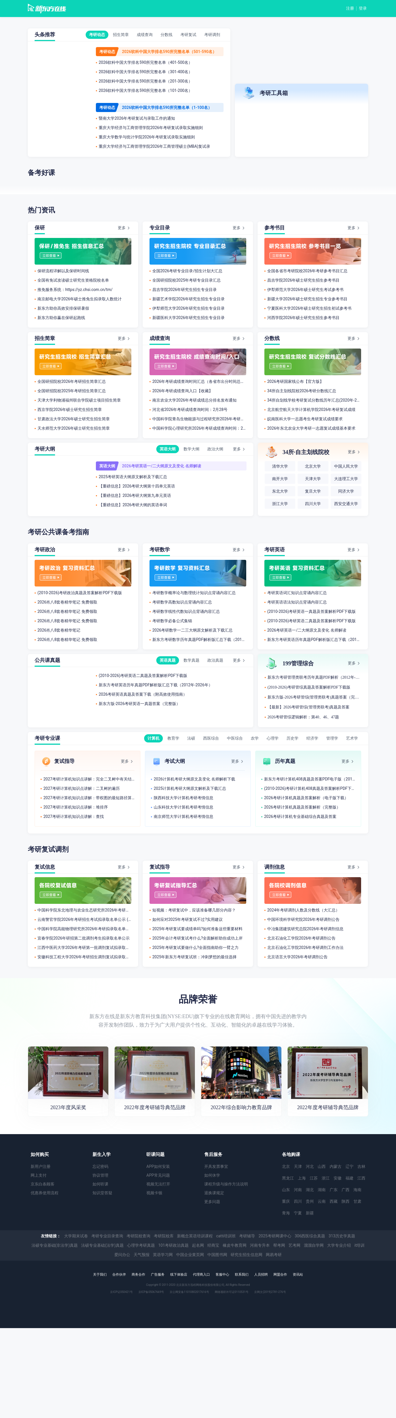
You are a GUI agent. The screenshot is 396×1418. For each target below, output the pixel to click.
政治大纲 (215, 449)
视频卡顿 (154, 1193)
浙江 (326, 1178)
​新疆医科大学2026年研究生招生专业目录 (188, 317)
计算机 (153, 738)
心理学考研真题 (141, 1245)
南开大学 (280, 479)
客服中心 (222, 1274)
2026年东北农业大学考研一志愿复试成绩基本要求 (311, 428)
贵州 (310, 1201)
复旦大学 (313, 491)
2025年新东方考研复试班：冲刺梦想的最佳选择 (194, 957)
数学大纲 (191, 449)
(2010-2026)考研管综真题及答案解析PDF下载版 (308, 687)
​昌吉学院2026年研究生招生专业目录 (184, 289)
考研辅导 (247, 1236)
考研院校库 (164, 1236)
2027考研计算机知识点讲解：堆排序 (75, 807)
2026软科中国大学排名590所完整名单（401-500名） (145, 62)
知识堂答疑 (102, 1193)
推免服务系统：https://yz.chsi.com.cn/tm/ (75, 289)
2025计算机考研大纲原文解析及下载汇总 (190, 788)
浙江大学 (280, 504)
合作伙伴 (119, 1274)
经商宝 (213, 1245)
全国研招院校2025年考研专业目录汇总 (186, 280)
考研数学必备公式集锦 (172, 621)
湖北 (310, 1189)
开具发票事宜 (216, 1166)
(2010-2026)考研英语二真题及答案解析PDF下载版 (311, 621)
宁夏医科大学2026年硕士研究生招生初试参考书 (309, 308)
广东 (334, 1189)
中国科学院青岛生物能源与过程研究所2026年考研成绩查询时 (199, 419)
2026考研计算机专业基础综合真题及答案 (300, 816)
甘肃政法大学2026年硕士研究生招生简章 (73, 419)
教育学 (173, 738)
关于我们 (100, 1274)
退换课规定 (214, 1193)
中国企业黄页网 (190, 1254)
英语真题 (168, 660)
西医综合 (211, 738)
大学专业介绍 (339, 1245)
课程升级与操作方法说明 (226, 1184)
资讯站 (298, 1274)
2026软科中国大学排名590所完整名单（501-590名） (169, 51)
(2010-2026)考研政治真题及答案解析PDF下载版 (79, 592)
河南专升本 (260, 1245)
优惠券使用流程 (44, 1193)
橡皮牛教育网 (235, 1245)
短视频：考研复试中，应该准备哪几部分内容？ (194, 910)
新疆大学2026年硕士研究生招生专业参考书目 (307, 299)
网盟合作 (280, 1274)
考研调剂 (212, 34)
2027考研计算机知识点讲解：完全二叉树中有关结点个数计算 (88, 779)
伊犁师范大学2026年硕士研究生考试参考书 (305, 289)
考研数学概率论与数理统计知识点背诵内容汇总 (194, 592)
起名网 (198, 1245)
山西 (322, 1166)
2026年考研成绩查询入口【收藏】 (182, 391)
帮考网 (279, 1245)
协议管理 (100, 1175)
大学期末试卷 (76, 1236)
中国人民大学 (346, 466)
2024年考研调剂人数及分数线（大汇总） (303, 910)
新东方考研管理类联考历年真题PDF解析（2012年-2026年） (314, 677)
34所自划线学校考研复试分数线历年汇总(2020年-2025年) (314, 400)
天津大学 (313, 479)
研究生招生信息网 (246, 1254)
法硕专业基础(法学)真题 (102, 1245)
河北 (310, 1166)
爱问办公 (122, 1254)
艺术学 (352, 738)
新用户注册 (40, 1166)
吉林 (361, 1166)
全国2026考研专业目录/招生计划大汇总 (187, 271)
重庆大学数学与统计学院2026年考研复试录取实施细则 (147, 137)
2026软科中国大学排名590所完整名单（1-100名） (167, 107)
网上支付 (39, 1175)
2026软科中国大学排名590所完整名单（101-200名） (145, 90)
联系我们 (241, 1274)
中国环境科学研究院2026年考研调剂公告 (303, 919)
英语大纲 (168, 449)
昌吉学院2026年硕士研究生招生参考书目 (303, 280)
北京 (286, 1166)
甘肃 (357, 1201)
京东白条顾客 (42, 1184)
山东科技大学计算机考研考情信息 (183, 807)
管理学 (332, 738)
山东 (286, 1189)
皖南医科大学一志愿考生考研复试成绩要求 (305, 419)
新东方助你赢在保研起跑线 (61, 317)
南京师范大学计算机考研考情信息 (183, 816)
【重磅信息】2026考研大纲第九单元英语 (135, 495)
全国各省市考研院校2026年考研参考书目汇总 (307, 271)
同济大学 (346, 491)
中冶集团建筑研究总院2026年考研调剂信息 (305, 929)
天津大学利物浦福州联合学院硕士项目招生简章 (79, 400)
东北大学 (280, 491)
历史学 (292, 738)
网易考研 (274, 1254)
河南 (298, 1189)
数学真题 (191, 660)
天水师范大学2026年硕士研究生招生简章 (73, 428)
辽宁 (349, 1166)
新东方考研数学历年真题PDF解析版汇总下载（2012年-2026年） (199, 639)
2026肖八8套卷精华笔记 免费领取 (67, 602)
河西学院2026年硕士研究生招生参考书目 (303, 317)
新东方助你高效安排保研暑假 (63, 308)
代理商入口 (201, 1274)
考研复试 (188, 34)
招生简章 (121, 34)
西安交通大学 (346, 504)
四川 (298, 1201)
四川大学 (313, 504)
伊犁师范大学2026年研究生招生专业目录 (188, 308)
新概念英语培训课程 (195, 1236)
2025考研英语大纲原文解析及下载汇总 (133, 476)
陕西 (345, 1201)
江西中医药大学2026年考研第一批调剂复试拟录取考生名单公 (84, 947)
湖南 (322, 1189)
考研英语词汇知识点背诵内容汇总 (297, 592)
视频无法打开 (158, 1184)
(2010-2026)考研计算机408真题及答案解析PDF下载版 (309, 788)
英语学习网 (163, 1254)
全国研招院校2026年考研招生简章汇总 (71, 381)
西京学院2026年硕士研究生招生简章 (69, 409)
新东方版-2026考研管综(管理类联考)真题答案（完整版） (314, 697)
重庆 (286, 1201)
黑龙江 (288, 1178)
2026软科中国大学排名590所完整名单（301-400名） (145, 71)
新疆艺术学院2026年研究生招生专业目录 (188, 299)
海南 (357, 1189)
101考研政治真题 (173, 1245)
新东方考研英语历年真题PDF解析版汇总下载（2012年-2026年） (314, 639)
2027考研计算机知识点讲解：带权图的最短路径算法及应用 (88, 797)
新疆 (310, 1213)
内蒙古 (336, 1166)
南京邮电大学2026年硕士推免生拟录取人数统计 (79, 299)
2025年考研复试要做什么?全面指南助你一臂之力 (195, 947)
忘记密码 (100, 1166)
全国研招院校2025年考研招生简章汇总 (71, 391)
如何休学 (212, 1175)
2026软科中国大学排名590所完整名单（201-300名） (145, 81)
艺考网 (294, 1245)
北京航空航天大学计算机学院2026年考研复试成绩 (311, 409)
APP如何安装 (158, 1166)
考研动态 (97, 34)
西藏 (334, 1201)
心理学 (273, 738)
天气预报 (141, 1254)
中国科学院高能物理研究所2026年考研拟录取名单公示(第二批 (84, 929)
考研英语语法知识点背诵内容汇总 (297, 602)
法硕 (191, 738)
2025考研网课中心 (274, 1236)
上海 (302, 1178)
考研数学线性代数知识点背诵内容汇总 (186, 611)
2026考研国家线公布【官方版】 (295, 381)
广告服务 (158, 1274)
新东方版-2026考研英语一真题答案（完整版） (139, 703)
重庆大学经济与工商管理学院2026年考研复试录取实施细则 (151, 127)
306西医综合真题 (310, 1236)
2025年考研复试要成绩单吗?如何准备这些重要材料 (197, 929)
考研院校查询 (138, 1236)
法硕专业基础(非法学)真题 (54, 1245)
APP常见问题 (158, 1175)
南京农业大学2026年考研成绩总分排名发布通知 (194, 400)
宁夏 (298, 1213)
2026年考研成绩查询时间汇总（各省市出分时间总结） (199, 381)
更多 (122, 227)
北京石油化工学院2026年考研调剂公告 (301, 938)
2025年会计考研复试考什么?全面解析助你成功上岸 (197, 938)
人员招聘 (261, 1274)
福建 (349, 1178)
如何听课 (100, 1184)
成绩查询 (145, 34)
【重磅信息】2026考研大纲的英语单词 (133, 505)
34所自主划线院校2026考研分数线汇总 (301, 391)
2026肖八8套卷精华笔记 (58, 630)
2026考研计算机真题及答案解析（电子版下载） (306, 797)
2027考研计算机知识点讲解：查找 (73, 816)
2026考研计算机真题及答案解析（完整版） (302, 807)
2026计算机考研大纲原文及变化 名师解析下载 (194, 779)
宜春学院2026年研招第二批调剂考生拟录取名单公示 (83, 938)
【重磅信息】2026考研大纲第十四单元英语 (137, 486)
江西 (361, 1178)
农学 (255, 738)
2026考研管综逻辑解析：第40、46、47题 (303, 717)
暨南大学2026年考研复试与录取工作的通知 (137, 118)
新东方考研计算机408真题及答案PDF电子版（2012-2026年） (309, 779)
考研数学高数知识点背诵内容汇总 (182, 602)
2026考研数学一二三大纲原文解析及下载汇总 (192, 630)
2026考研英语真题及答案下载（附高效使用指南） (143, 694)
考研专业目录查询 (107, 1236)
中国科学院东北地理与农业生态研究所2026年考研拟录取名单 (84, 910)
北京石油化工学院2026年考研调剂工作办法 (305, 947)
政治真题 (215, 660)
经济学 (312, 738)
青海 (286, 1213)
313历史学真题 (342, 1236)
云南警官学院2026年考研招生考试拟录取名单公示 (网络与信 (84, 919)
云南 (322, 1201)
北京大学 (313, 466)
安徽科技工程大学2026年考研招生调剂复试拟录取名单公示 (84, 957)
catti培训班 (226, 1236)
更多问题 (212, 1201)
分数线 (166, 34)
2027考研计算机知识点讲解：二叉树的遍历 (81, 788)
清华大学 (280, 466)
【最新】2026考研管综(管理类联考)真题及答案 (308, 707)
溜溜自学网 (314, 1245)
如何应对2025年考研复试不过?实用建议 (187, 919)
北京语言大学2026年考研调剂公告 (297, 957)
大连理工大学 (346, 479)
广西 (345, 1189)
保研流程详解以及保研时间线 (63, 271)
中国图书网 (217, 1254)
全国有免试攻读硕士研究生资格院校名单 (73, 280)
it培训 (359, 1245)
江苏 (314, 1178)
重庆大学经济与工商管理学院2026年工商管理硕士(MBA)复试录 (154, 146)
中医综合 (235, 738)
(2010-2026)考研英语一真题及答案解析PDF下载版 (311, 611)
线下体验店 (178, 1274)
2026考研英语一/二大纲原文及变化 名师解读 (161, 466)
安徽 (338, 1178)
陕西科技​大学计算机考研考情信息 (183, 797)
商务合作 (138, 1274)
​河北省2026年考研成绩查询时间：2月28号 (190, 409)
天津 (298, 1166)
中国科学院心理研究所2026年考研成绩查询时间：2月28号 (199, 428)
